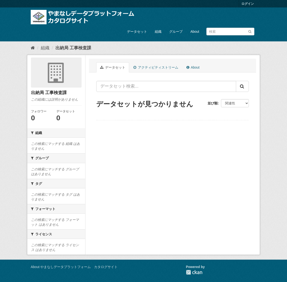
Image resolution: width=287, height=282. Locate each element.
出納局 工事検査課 (73, 47)
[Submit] (250, 31)
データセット (137, 31)
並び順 (213, 103)
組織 (158, 31)
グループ (176, 31)
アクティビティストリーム (155, 67)
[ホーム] (33, 47)
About (194, 31)
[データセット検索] (230, 31)
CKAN (194, 272)
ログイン (247, 4)
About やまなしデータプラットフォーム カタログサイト (74, 267)
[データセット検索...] (166, 86)
